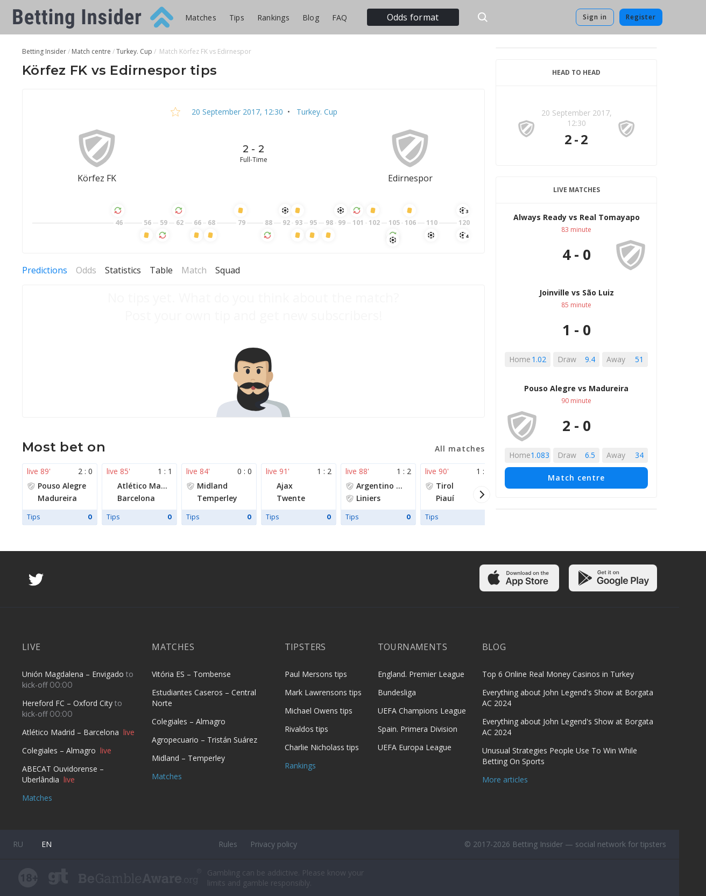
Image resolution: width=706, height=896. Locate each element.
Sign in (595, 17)
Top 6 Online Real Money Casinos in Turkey (558, 674)
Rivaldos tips (306, 729)
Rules (227, 844)
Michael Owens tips (318, 710)
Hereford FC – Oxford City (68, 703)
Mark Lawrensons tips (323, 692)
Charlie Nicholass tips (322, 747)
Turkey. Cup (315, 112)
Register (641, 17)
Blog (310, 17)
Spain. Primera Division (417, 729)
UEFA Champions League (422, 710)
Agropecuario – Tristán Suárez (204, 740)
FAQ (340, 17)
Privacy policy (273, 844)
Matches (200, 17)
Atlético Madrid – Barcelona (71, 732)
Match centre (576, 477)
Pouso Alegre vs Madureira (576, 388)
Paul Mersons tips (316, 674)
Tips (236, 17)
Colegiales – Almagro (60, 750)
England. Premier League (421, 674)
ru (18, 844)
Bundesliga (397, 692)
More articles (505, 779)
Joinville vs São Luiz (576, 292)
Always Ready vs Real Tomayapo (576, 217)
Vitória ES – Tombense (191, 674)
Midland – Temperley (188, 758)
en (46, 844)
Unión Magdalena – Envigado (74, 674)
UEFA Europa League (414, 747)
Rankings (273, 17)
